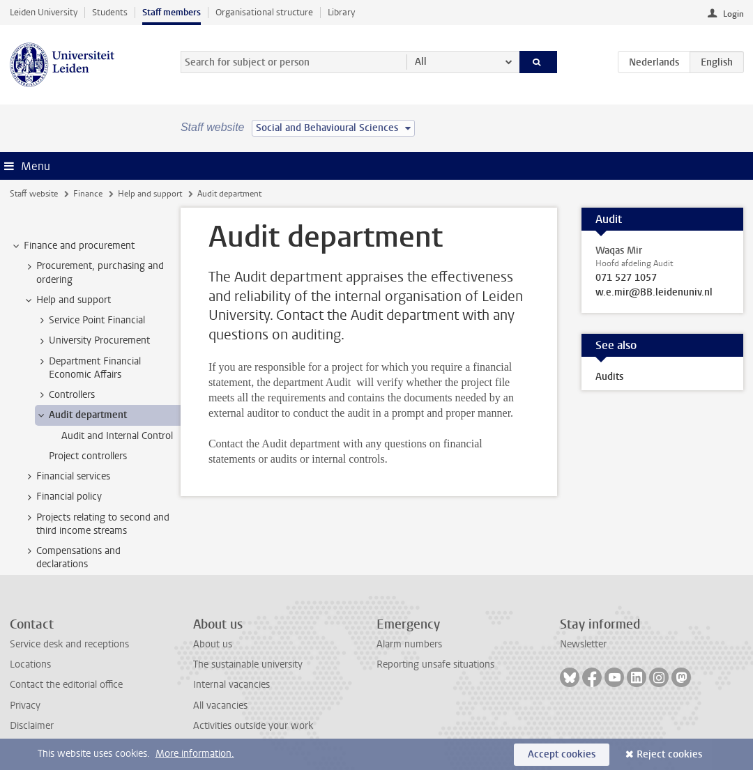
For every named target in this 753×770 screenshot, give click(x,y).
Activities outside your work (253, 725)
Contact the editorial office (66, 684)
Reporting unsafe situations (435, 664)
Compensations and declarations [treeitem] (72, 557)
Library (341, 12)
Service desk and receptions (69, 644)
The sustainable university (248, 664)
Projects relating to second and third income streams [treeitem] (96, 524)
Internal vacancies (231, 684)
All (421, 61)
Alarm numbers (409, 644)
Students (110, 12)
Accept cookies (561, 754)
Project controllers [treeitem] (88, 456)
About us (212, 644)
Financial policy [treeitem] (62, 497)
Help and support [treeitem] (67, 300)
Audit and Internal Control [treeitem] (117, 435)
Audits (609, 376)
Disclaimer (32, 725)
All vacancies (220, 705)
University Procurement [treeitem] (93, 341)
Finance (87, 193)
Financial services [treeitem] (66, 477)
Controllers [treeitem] (65, 395)
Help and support (150, 193)
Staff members (171, 12)
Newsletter (583, 644)
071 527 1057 (626, 278)
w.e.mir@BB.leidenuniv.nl (654, 292)
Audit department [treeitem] (81, 415)
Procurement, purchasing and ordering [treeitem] (93, 272)
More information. (194, 753)
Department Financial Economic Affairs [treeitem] (88, 368)
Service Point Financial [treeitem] (90, 321)
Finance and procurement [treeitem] (72, 246)
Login (733, 14)
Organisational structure (264, 12)
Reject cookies (669, 754)
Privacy (25, 705)
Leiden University (43, 12)
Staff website (34, 193)
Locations (30, 664)
